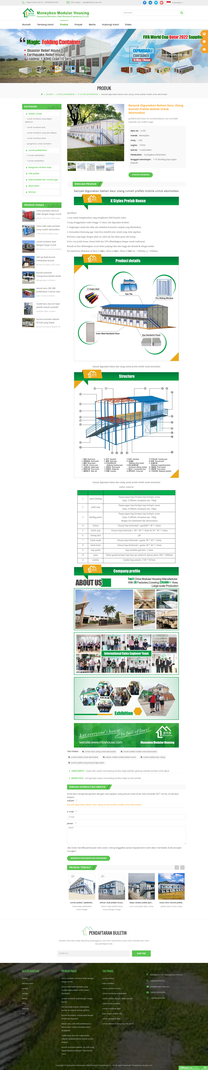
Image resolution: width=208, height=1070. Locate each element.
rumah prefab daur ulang (153, 757)
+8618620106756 (51, 2)
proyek (78, 24)
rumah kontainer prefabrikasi (114, 993)
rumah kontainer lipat (35, 127)
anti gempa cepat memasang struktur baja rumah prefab (113, 778)
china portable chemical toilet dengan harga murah (48, 212)
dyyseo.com (147, 1065)
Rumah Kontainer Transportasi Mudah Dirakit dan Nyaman (48, 274)
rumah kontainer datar (35, 138)
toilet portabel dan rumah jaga (43, 179)
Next (182, 867)
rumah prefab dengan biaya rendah (117, 998)
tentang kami (45, 24)
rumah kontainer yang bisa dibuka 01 (118, 1024)
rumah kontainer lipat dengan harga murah (46, 243)
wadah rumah (35, 113)
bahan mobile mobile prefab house (119, 757)
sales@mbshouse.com (92, 2)
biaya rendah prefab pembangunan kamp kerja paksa (142, 902)
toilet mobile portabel (111, 1003)
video (128, 24)
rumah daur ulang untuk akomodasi (99, 751)
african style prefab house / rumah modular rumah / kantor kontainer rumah (112, 902)
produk (64, 24)
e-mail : (72, 811)
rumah (26, 24)
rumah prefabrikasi (65, 94)
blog (24, 1003)
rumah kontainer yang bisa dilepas (41, 133)
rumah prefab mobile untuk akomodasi (139, 751)
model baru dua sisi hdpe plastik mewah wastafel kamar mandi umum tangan (48, 306)
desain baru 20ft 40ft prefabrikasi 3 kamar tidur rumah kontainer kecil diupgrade (48, 290)
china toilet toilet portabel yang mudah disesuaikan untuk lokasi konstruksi (48, 228)
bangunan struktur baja (39, 167)
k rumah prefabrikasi (88, 94)
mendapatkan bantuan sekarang (89, 858)
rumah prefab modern (111, 988)
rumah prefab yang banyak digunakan (86, 763)
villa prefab (33, 173)
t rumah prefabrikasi (34, 161)
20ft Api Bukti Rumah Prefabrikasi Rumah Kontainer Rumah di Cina (47, 259)
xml (23, 1013)
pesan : (71, 823)
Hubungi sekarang (140, 174)
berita (92, 24)
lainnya (32, 192)
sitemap (25, 1008)
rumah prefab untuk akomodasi (83, 757)
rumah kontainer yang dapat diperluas (38, 120)
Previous (177, 867)
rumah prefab (108, 978)
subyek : (72, 800)
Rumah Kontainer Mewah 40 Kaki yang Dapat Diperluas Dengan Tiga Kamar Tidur (47, 321)
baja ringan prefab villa (112, 1013)
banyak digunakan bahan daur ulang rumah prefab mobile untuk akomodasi (104, 804)
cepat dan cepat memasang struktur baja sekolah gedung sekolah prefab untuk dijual (127, 771)
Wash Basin (33, 186)
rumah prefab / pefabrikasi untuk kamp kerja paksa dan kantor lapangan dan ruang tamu (82, 902)
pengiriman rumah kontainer (38, 144)
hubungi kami (110, 24)
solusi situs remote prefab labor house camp (172, 902)
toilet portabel (108, 983)
